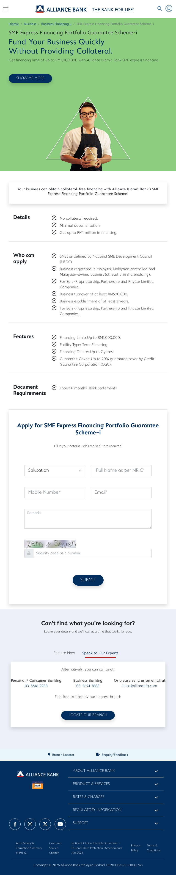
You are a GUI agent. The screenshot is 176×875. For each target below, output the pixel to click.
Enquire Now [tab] (64, 653)
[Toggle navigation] (5, 9)
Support (80, 823)
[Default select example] (54, 470)
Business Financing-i (56, 24)
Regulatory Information (97, 810)
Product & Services (91, 784)
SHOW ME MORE (30, 78)
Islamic (14, 24)
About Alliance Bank (94, 771)
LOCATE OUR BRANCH (88, 715)
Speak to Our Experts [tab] (100, 653)
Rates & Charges (88, 797)
